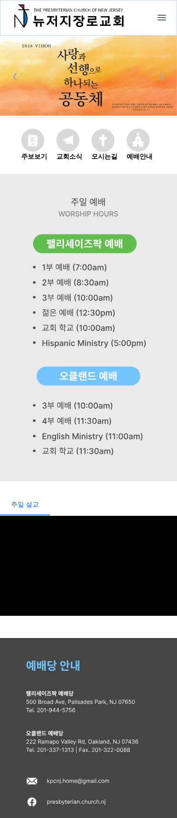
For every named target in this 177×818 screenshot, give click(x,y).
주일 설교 (25, 504)
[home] (161, 17)
